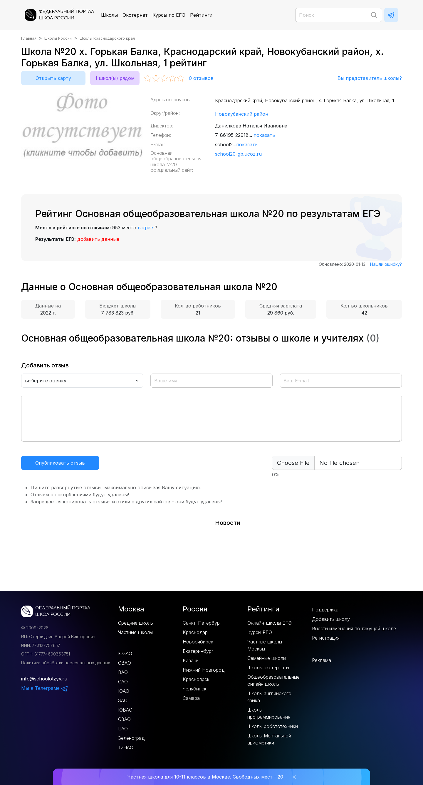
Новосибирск (198, 642)
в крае (145, 228)
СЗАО (124, 719)
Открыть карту (53, 78)
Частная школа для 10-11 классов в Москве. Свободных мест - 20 (205, 777)
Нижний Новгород (203, 670)
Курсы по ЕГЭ (168, 15)
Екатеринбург (198, 651)
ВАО (123, 672)
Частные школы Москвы (264, 645)
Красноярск (196, 679)
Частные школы (135, 632)
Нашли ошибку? (386, 264)
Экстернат (135, 15)
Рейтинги (201, 15)
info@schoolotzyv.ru (44, 679)
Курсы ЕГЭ (259, 632)
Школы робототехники (272, 726)
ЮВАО (125, 710)
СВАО (124, 663)
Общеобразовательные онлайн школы (273, 680)
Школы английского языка (269, 696)
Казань (191, 660)
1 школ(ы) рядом (115, 78)
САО (123, 682)
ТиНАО (125, 747)
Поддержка (325, 610)
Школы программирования (268, 713)
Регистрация (326, 638)
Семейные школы (266, 658)
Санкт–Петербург (202, 623)
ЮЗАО (125, 653)
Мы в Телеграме (44, 688)
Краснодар (195, 632)
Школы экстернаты (268, 667)
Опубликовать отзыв (60, 463)
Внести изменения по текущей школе (354, 628)
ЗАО (122, 700)
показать (264, 135)
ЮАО (123, 691)
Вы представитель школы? (370, 78)
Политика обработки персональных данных (65, 662)
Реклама (321, 660)
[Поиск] (338, 15)
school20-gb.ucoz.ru (238, 154)
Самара (191, 698)
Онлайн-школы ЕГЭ (269, 623)
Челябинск (195, 689)
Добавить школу (331, 619)
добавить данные (98, 239)
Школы (109, 15)
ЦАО (123, 729)
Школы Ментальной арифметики (269, 739)
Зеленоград (131, 738)
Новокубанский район (241, 114)
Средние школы (136, 623)
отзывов (201, 78)
